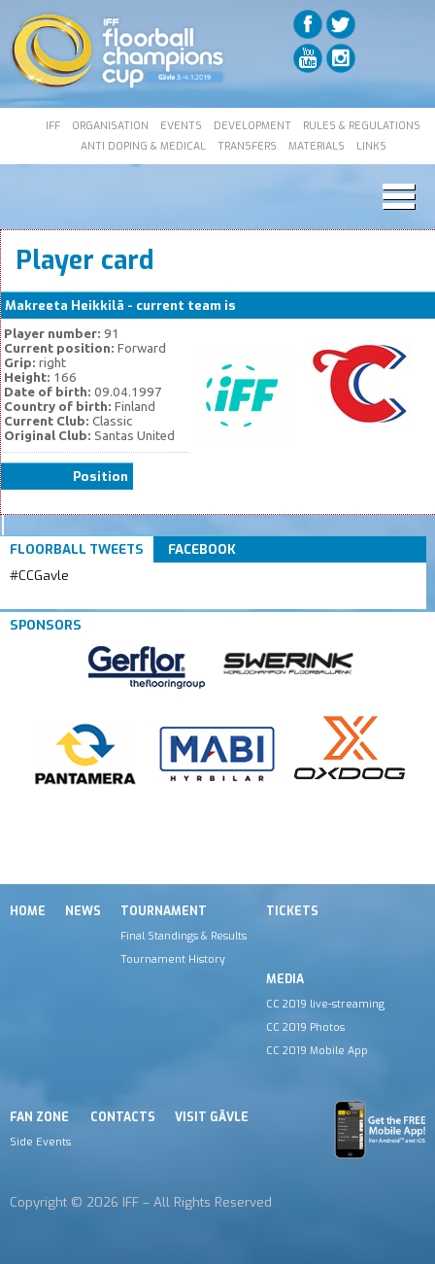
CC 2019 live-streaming (325, 1003)
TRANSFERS (247, 146)
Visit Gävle (212, 1117)
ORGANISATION (110, 125)
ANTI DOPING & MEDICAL (143, 146)
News (83, 911)
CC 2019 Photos (305, 1027)
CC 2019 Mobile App (317, 1050)
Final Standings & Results (183, 935)
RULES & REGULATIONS (361, 125)
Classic (262, 305)
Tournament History (172, 959)
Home (28, 911)
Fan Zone (39, 1117)
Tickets (292, 911)
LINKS (371, 146)
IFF (53, 125)
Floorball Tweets (77, 549)
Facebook (202, 549)
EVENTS (181, 125)
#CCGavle (39, 575)
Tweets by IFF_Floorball (86, 599)
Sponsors (46, 625)
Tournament (163, 911)
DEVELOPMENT (252, 125)
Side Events (40, 1141)
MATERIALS (316, 146)
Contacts (122, 1117)
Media (285, 979)
